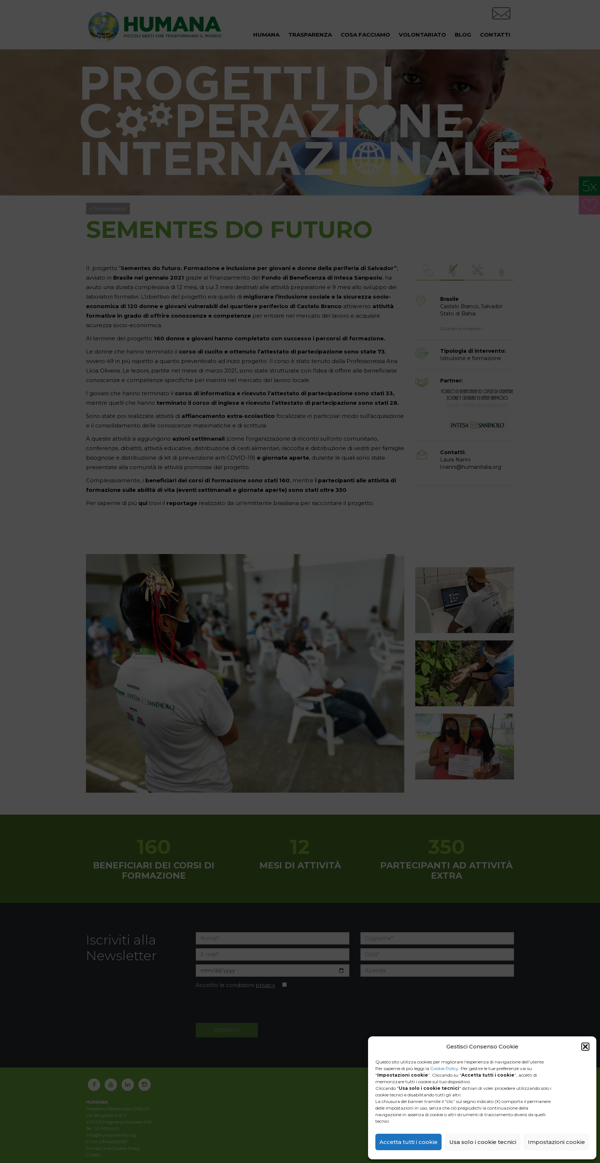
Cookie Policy (444, 1068)
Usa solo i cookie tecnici (482, 1141)
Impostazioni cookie (556, 1141)
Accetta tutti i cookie (408, 1141)
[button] (585, 1046)
